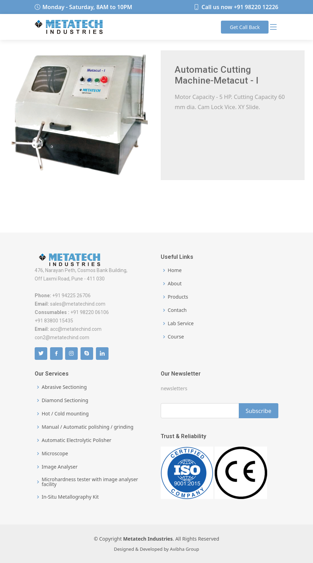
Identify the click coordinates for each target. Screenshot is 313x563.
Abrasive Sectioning (64, 387)
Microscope (55, 453)
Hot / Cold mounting (65, 413)
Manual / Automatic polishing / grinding (87, 427)
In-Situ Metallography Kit (70, 496)
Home (175, 270)
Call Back (245, 27)
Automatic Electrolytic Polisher (76, 440)
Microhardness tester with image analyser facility (90, 482)
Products (178, 296)
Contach (177, 310)
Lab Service (181, 323)
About (175, 283)
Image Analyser (59, 466)
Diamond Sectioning (65, 400)
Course (176, 336)
